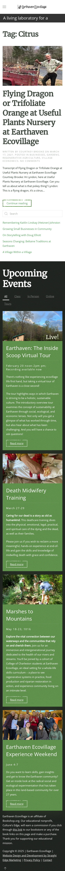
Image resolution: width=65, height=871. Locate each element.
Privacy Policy (32, 860)
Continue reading (17, 203)
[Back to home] (32, 7)
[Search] (32, 213)
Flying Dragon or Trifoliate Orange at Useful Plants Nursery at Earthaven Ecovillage (32, 117)
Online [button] (50, 296)
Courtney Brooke (31, 151)
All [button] (5, 296)
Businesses (37, 154)
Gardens (53, 154)
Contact (47, 860)
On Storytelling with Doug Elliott (22, 235)
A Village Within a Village (17, 252)
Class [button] (17, 296)
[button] (4, 7)
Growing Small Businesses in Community (27, 229)
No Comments (30, 160)
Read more (16, 443)
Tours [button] (7, 303)
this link (17, 829)
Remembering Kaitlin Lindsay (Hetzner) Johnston (31, 222)
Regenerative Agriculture (21, 157)
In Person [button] (33, 296)
